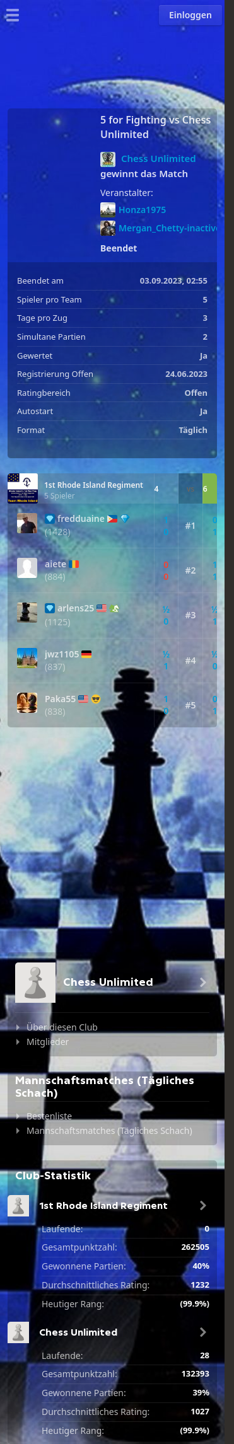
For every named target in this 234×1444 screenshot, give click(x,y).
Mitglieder (47, 1042)
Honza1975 (133, 209)
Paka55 (60, 699)
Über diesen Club (62, 1027)
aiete (55, 564)
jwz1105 (62, 654)
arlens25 (75, 608)
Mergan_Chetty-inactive (160, 228)
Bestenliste (49, 1116)
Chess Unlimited (158, 158)
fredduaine (81, 519)
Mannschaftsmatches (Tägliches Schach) (109, 1130)
